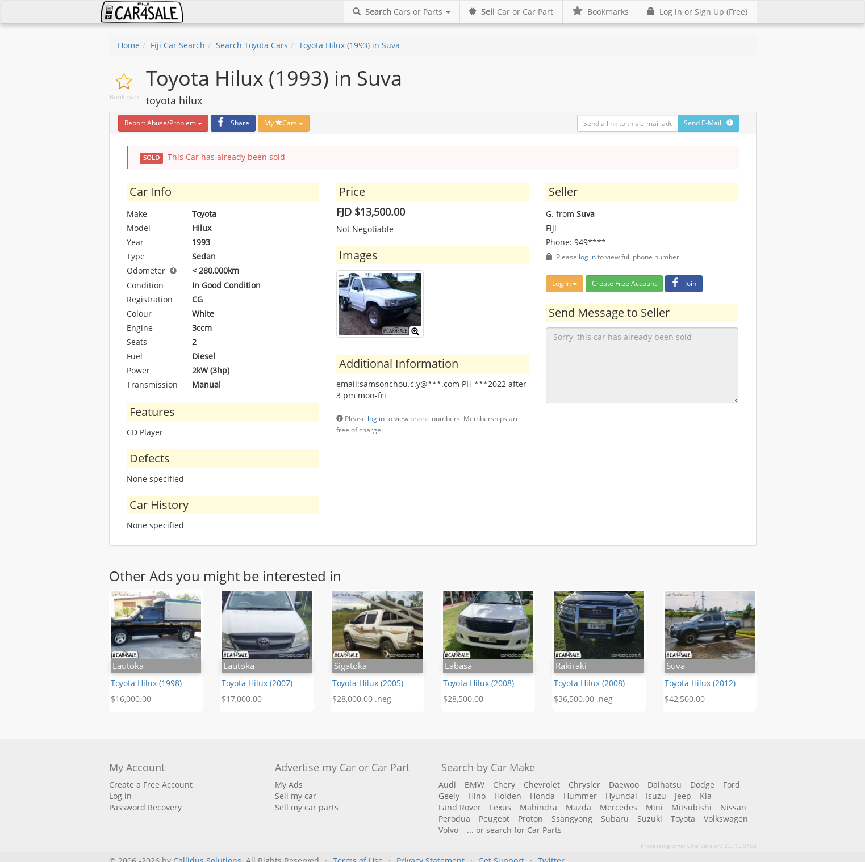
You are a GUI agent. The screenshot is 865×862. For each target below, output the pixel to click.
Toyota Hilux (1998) (146, 683)
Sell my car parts (307, 807)
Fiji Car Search (178, 45)
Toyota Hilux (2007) (257, 683)
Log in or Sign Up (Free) (697, 11)
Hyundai (621, 795)
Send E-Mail (708, 123)
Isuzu (656, 795)
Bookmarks (600, 12)
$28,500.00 (463, 698)
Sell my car (295, 795)
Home (129, 45)
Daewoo (624, 784)
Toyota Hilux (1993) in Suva (349, 45)
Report (163, 123)
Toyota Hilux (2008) (478, 683)
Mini (654, 807)
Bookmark (125, 96)
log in (376, 418)
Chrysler (584, 784)
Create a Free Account (151, 784)
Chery (504, 784)
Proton (530, 818)
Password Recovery (145, 807)
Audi (447, 784)
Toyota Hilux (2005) (367, 683)
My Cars (283, 123)
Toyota (683, 818)
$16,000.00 (131, 698)
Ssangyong (571, 818)
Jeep (683, 795)
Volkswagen (726, 818)
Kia (706, 795)
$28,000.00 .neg (361, 698)
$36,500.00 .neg (583, 698)
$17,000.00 (242, 698)
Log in (120, 795)
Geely (448, 795)
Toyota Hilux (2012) (700, 683)
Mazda (578, 807)
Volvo (448, 830)
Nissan (733, 807)
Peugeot (494, 818)
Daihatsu (664, 784)
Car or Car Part (511, 11)
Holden (507, 795)
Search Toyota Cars (252, 45)
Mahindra (538, 807)
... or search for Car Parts (514, 830)
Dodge (702, 784)
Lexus (500, 807)
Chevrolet (542, 784)
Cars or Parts (401, 11)
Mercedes (618, 807)
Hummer (580, 795)
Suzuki (649, 818)
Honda (542, 795)
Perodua (454, 818)
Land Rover (459, 807)
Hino (477, 795)
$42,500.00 (685, 698)
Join (682, 283)
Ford (731, 784)
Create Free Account (624, 283)
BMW (474, 784)
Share (231, 123)
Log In (564, 283)
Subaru (615, 818)
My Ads (289, 784)
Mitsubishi (691, 807)
